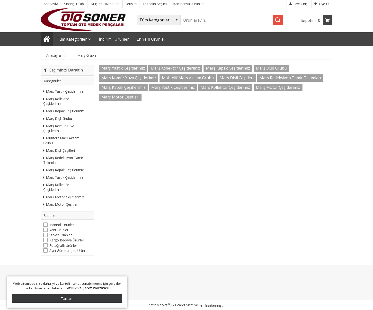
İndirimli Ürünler (61, 224)
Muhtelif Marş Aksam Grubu (61, 140)
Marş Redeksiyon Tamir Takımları (63, 160)
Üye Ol (321, 3)
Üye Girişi (298, 3)
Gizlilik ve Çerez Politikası (87, 288)
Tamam (67, 298)
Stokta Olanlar (60, 235)
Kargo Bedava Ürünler (66, 240)
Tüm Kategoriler (72, 39)
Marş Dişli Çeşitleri (59, 150)
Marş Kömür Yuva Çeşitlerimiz (58, 128)
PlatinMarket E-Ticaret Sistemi (173, 305)
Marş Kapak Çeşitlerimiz (63, 111)
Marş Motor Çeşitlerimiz (63, 197)
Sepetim (312, 20)
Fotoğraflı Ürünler (63, 245)
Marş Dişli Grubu (57, 118)
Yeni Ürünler (58, 230)
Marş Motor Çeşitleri (60, 204)
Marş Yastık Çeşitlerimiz (63, 91)
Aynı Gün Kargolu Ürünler (69, 250)
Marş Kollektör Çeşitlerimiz (56, 101)
